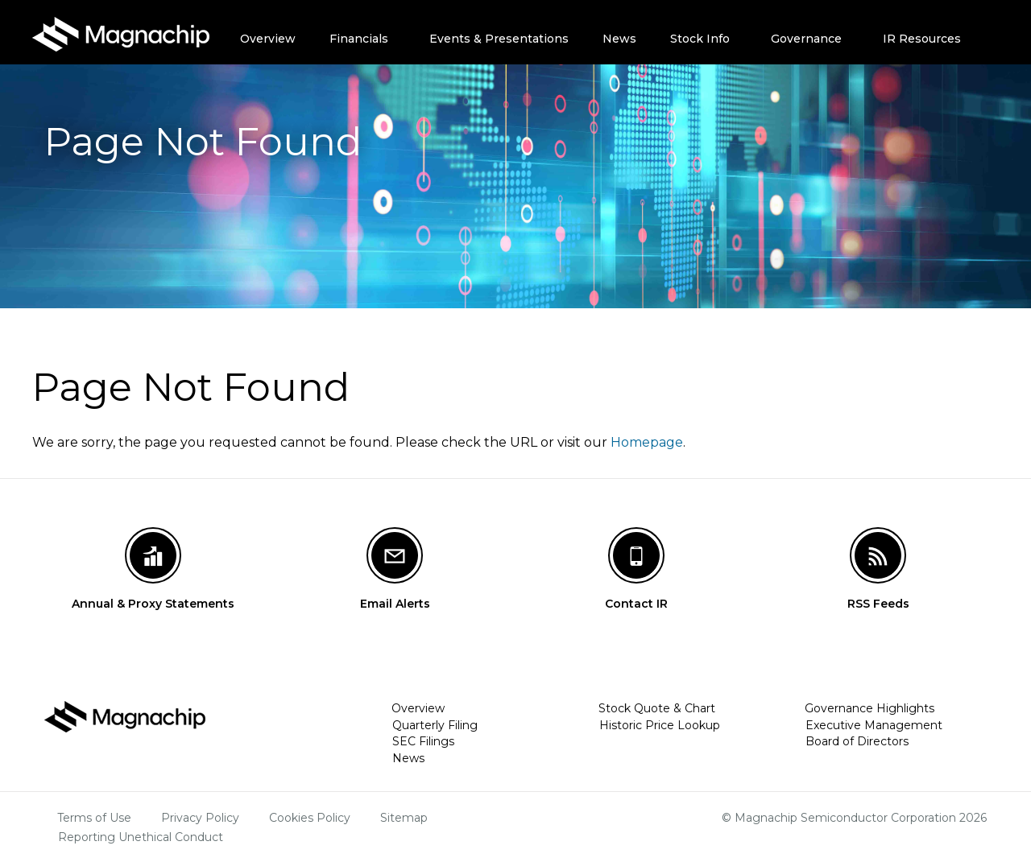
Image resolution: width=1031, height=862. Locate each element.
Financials (358, 38)
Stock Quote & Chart (656, 708)
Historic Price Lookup (659, 725)
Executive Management (873, 725)
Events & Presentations (499, 38)
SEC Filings (423, 741)
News (619, 38)
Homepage (647, 442)
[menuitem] (272, 32)
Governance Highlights (869, 708)
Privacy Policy (200, 817)
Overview (268, 38)
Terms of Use (94, 817)
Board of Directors (857, 741)
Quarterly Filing (435, 725)
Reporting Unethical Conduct (140, 837)
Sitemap (404, 817)
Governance (806, 38)
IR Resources (922, 38)
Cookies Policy (309, 817)
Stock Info (700, 38)
